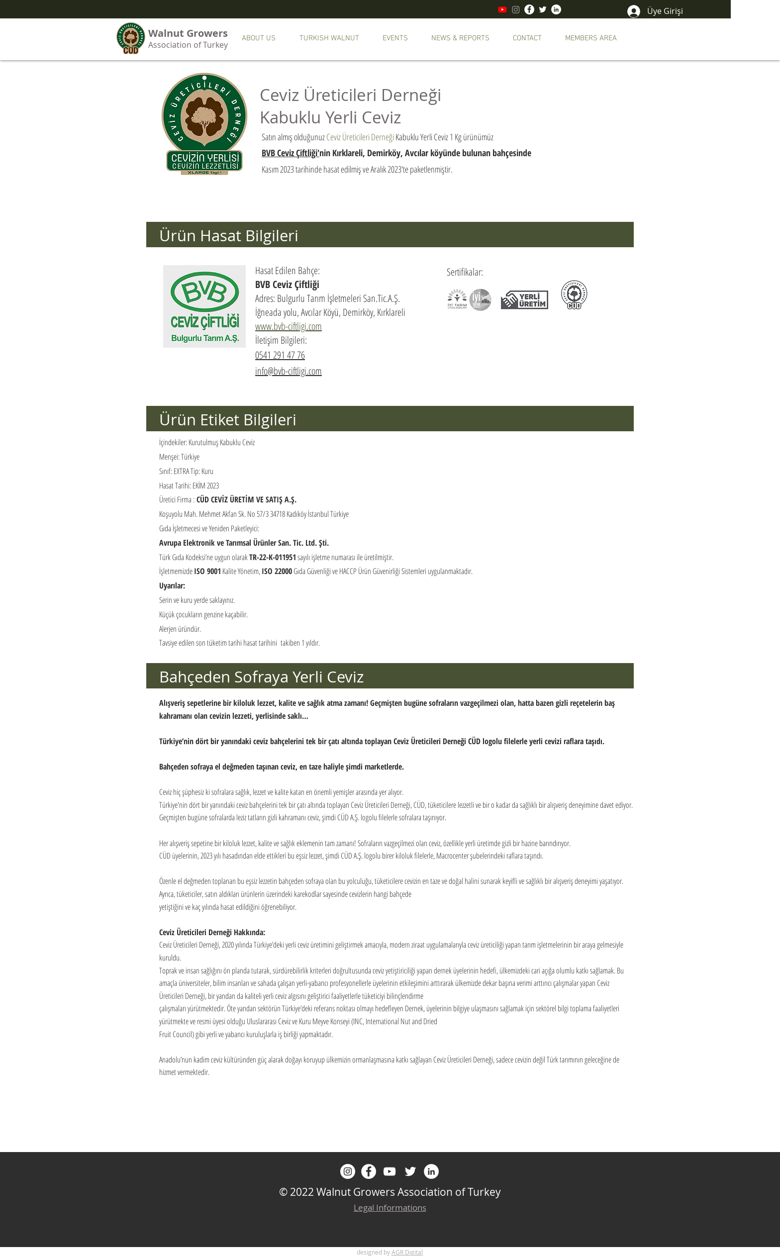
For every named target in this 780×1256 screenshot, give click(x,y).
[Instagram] (516, 9)
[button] (264, 38)
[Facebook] (529, 9)
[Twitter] (543, 9)
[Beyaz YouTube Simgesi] (389, 1171)
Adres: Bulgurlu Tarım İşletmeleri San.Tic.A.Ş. (327, 298)
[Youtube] (502, 9)
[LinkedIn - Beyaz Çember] (556, 9)
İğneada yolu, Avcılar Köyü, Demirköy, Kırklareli (330, 312)
